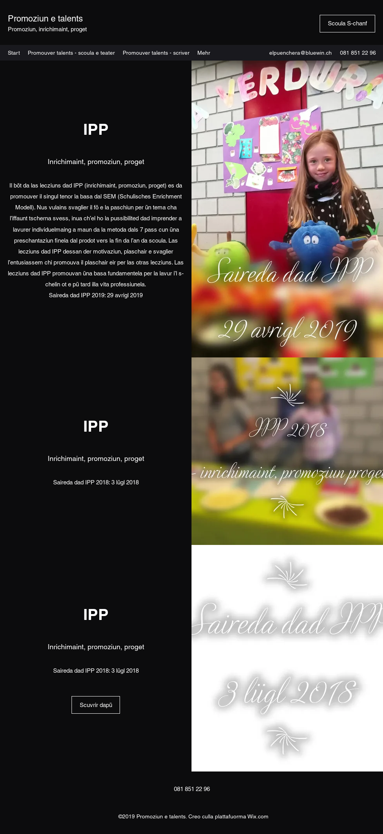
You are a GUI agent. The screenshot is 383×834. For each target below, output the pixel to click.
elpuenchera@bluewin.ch (300, 53)
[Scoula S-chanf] (347, 23)
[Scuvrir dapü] (96, 705)
